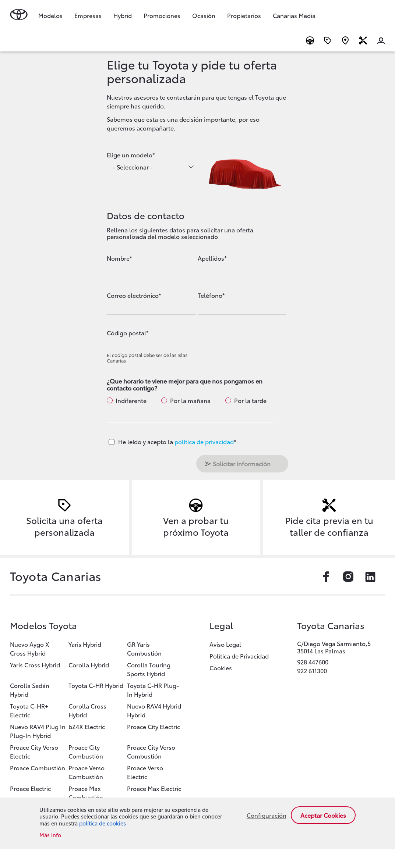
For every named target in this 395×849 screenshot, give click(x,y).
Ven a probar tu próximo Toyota (196, 526)
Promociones (162, 15)
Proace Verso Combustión (86, 772)
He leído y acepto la (177, 441)
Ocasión (203, 15)
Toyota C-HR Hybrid (95, 685)
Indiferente (131, 400)
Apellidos (211, 258)
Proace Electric (30, 788)
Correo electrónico (133, 295)
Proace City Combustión (85, 751)
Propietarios (244, 15)
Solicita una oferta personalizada (64, 526)
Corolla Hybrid (88, 664)
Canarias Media (294, 15)
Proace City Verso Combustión (151, 751)
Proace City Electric (153, 726)
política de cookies (102, 823)
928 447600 (312, 661)
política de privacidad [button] (204, 441)
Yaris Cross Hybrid (35, 664)
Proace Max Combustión (85, 792)
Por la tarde (250, 400)
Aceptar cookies (323, 815)
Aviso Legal (225, 644)
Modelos (50, 15)
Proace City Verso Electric (34, 751)
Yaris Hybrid (84, 644)
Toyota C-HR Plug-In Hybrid (153, 689)
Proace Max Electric (154, 788)
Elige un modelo (129, 154)
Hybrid (122, 15)
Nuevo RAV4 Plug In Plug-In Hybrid (38, 730)
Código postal (126, 332)
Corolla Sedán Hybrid (29, 689)
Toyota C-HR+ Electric (29, 710)
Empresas (88, 15)
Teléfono (210, 295)
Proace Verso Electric (145, 772)
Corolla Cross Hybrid (87, 710)
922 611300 (312, 670)
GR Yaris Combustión (144, 648)
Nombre (118, 258)
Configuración (266, 815)
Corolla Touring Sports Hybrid (148, 669)
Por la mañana (190, 400)
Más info (50, 835)
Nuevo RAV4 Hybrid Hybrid (154, 710)
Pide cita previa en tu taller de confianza (329, 526)
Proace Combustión (37, 767)
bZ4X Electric (86, 726)
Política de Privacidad (239, 656)
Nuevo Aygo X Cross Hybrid (29, 648)
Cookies (220, 667)
